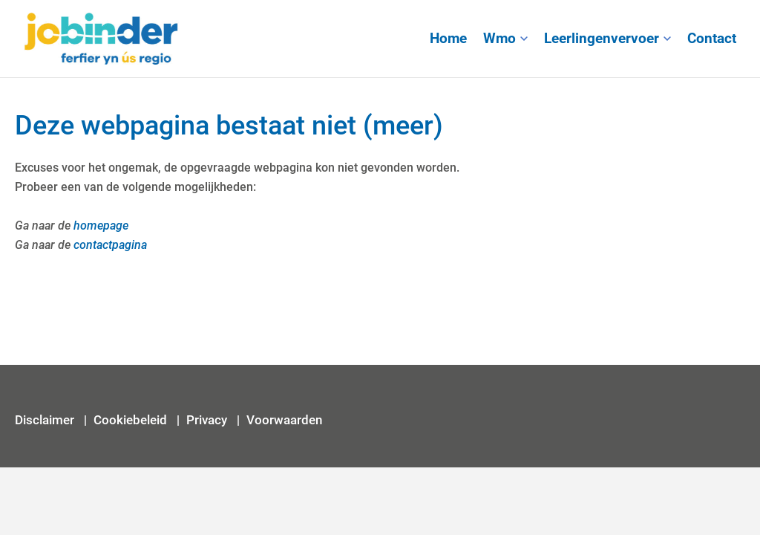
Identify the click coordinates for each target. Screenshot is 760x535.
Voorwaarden (284, 419)
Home (448, 38)
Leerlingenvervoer (601, 38)
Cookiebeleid (130, 419)
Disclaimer (46, 419)
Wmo (499, 38)
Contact (711, 38)
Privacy (208, 419)
